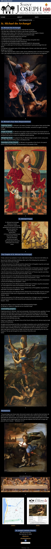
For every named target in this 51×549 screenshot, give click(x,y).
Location (13, 525)
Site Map (24, 547)
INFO (36, 17)
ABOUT (19, 17)
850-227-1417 (25, 536)
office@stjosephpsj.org (25, 538)
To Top (28, 547)
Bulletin (37, 525)
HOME (3, 17)
